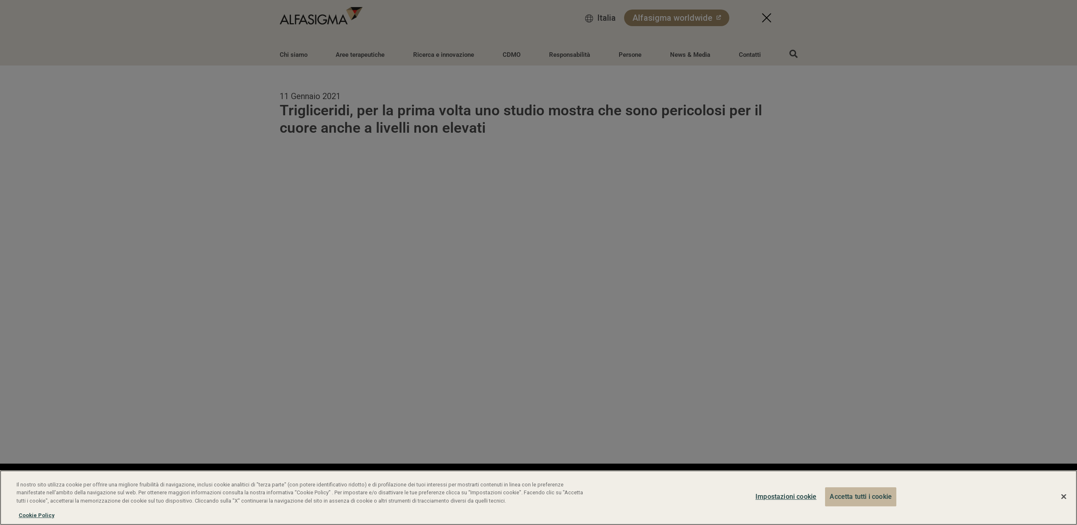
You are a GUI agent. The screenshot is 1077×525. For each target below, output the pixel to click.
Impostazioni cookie (785, 497)
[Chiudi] (1064, 497)
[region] (538, 497)
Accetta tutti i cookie (861, 497)
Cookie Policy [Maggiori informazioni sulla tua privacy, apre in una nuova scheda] (36, 515)
